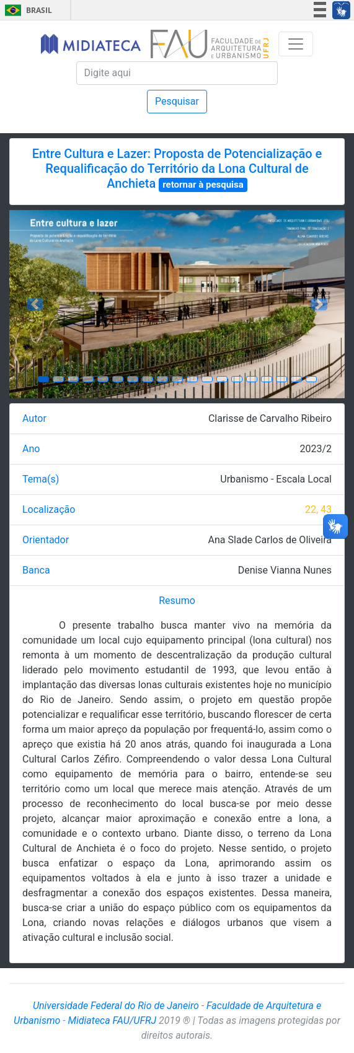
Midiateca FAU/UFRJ (112, 1020)
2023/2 (315, 449)
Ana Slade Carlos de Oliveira (270, 540)
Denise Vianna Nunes (285, 570)
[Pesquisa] (177, 73)
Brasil (26, 10)
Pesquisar (177, 101)
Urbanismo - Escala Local (276, 479)
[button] (34, 304)
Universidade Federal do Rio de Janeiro (116, 1005)
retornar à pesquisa (203, 184)
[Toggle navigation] (295, 44)
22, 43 (318, 509)
